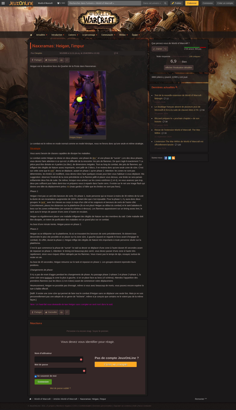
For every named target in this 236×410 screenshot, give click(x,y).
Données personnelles (102, 406)
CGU (75, 406)
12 (166, 98)
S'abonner (192, 3)
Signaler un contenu (122, 406)
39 (165, 122)
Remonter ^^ (201, 399)
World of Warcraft (42, 399)
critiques (194, 56)
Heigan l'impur (76, 137)
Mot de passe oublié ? (60, 388)
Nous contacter (144, 406)
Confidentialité (85, 406)
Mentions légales (63, 406)
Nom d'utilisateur (43, 353)
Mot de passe (41, 364)
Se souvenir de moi (46, 376)
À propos (51, 406)
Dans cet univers (152, 3)
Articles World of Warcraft (65, 399)
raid (52, 171)
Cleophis (38, 53)
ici (68, 186)
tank (43, 202)
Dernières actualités (163, 87)
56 (202, 110)
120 (178, 145)
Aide (135, 406)
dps (94, 158)
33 (164, 133)
